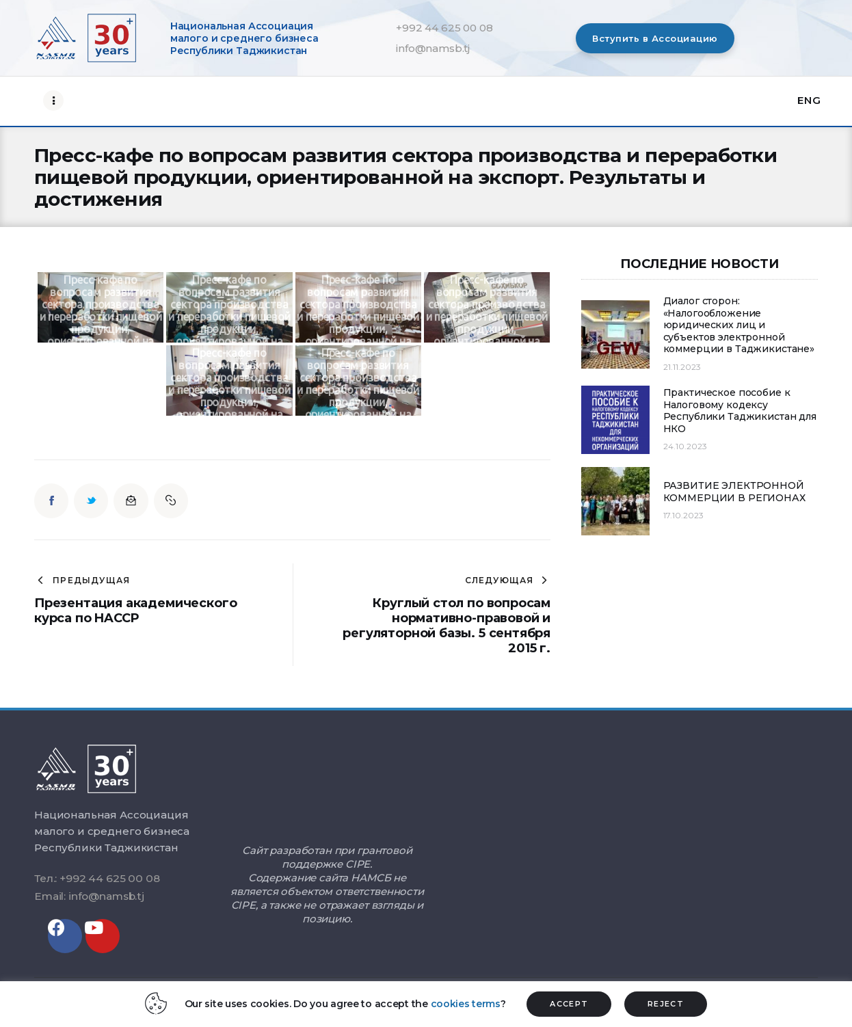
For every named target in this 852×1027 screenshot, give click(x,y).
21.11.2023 (682, 367)
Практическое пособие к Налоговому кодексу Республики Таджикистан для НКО (739, 411)
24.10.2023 (685, 446)
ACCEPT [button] (569, 1004)
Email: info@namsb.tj (89, 896)
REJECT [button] (666, 1004)
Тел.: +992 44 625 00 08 (96, 878)
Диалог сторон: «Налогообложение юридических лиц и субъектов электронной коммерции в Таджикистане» (739, 325)
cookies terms (466, 1004)
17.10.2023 (683, 515)
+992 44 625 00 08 (444, 27)
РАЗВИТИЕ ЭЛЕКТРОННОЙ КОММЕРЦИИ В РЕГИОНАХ (734, 492)
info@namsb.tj (433, 48)
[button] (655, 38)
